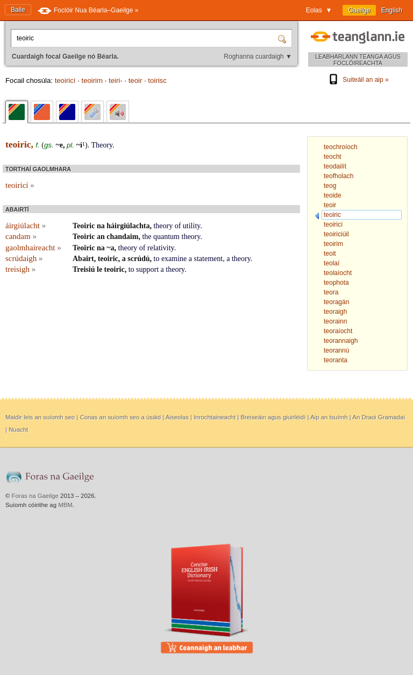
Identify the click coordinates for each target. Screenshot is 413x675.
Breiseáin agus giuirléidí (272, 417)
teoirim (92, 80)
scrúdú (138, 259)
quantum (166, 237)
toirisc (157, 80)
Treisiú (84, 269)
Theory (101, 145)
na (101, 226)
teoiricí (65, 80)
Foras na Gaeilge (35, 496)
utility (192, 226)
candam (21, 236)
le (99, 269)
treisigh (20, 269)
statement (208, 259)
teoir (136, 80)
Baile (18, 9)
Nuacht (18, 429)
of (178, 226)
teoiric (108, 259)
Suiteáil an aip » (357, 80)
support (147, 269)
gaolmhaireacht (33, 247)
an (101, 237)
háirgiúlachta (127, 226)
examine (174, 259)
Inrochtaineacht (215, 417)
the (146, 237)
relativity (160, 248)
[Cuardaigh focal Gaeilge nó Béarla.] (145, 38)
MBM (65, 505)
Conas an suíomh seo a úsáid (120, 417)
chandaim (122, 237)
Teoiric (84, 226)
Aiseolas (177, 417)
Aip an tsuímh (329, 417)
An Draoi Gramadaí (378, 417)
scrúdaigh (24, 258)
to (157, 259)
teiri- (116, 80)
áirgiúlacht (25, 225)
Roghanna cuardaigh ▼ (258, 56)
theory (163, 226)
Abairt (83, 259)
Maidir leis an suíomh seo (40, 417)
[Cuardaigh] (283, 38)
